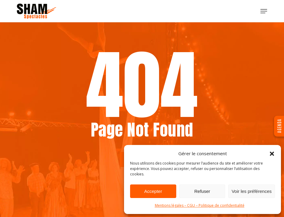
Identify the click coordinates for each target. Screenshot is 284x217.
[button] (272, 154)
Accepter (153, 191)
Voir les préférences (251, 191)
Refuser (202, 191)
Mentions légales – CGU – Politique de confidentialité (199, 205)
